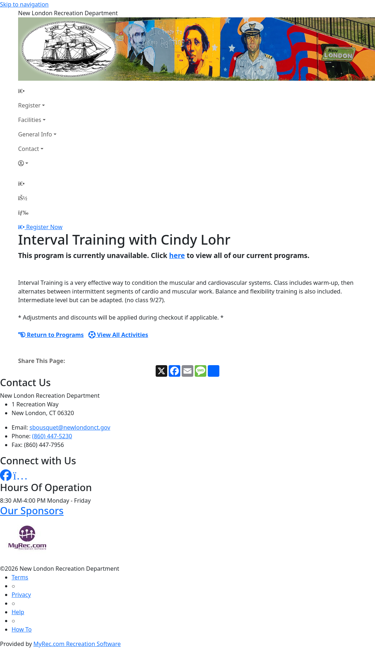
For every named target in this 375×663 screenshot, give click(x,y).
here (177, 255)
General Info (35, 134)
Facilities (29, 120)
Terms (20, 577)
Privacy (21, 595)
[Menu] (23, 212)
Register (29, 105)
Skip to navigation (24, 4)
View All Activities (118, 335)
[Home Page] (37, 91)
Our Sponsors (32, 510)
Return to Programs (51, 335)
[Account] (37, 163)
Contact (28, 149)
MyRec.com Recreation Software (77, 644)
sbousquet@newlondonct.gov (70, 427)
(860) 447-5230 (52, 436)
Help (18, 612)
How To (21, 629)
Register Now (44, 227)
